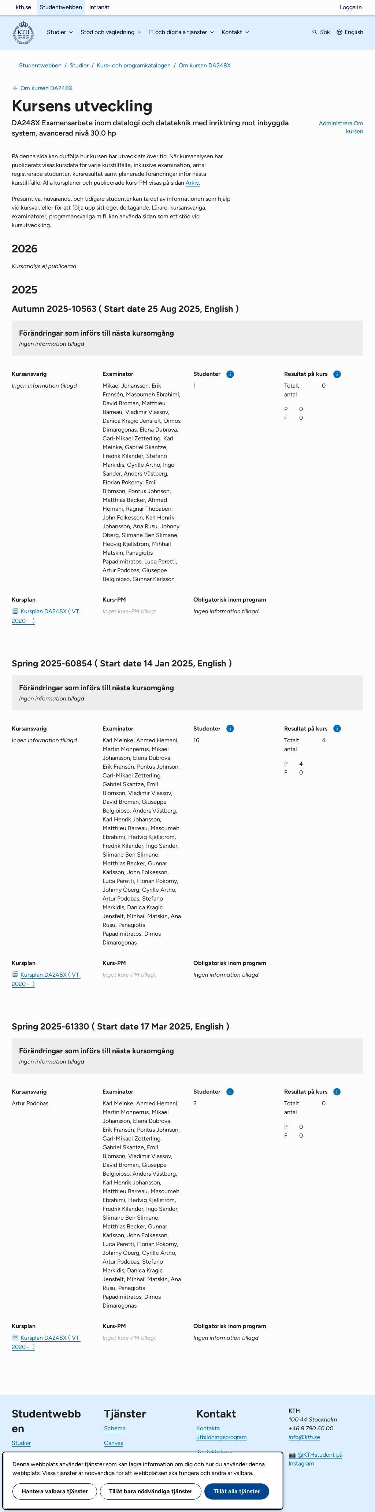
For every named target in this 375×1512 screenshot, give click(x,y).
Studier (79, 65)
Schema (115, 1428)
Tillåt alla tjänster (237, 1491)
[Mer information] (230, 374)
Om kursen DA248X (205, 65)
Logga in (351, 7)
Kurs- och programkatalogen (134, 65)
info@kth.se (304, 1437)
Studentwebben (61, 7)
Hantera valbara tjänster (55, 1491)
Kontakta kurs (214, 1451)
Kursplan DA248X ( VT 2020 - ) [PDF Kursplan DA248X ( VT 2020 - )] (46, 616)
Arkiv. (193, 182)
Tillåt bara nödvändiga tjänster (150, 1491)
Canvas (113, 1442)
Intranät (99, 7)
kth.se (23, 7)
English (354, 32)
